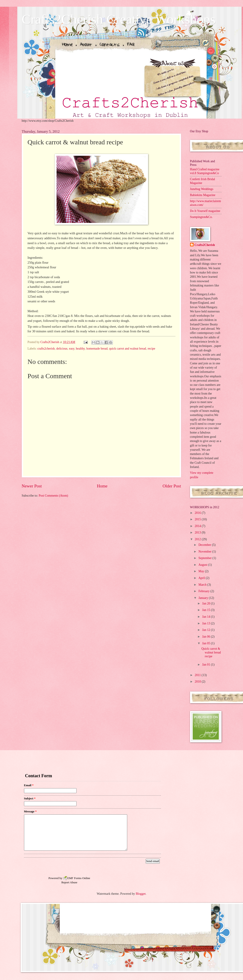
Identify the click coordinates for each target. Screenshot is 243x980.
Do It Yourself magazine (205, 211)
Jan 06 (206, 636)
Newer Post (32, 486)
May (201, 571)
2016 (198, 513)
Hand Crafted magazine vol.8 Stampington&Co (204, 171)
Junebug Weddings (201, 189)
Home (102, 486)
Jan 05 (206, 643)
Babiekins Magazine (202, 195)
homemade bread (97, 348)
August (203, 564)
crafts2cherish (46, 348)
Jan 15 (206, 610)
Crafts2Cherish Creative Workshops (119, 19)
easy (71, 348)
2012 (198, 539)
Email (29, 785)
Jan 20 (206, 603)
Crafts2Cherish (205, 245)
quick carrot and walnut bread (127, 348)
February (204, 591)
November (205, 551)
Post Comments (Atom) (53, 495)
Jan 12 (206, 630)
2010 (198, 681)
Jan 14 (206, 616)
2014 (198, 526)
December (205, 545)
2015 (198, 519)
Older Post (171, 486)
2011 (198, 675)
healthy (80, 348)
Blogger (141, 893)
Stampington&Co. (201, 217)
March (202, 584)
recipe (151, 348)
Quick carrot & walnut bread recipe (211, 652)
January (203, 598)
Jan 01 (206, 664)
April (202, 578)
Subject (30, 798)
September (205, 558)
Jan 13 (206, 623)
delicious (62, 348)
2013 (198, 532)
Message (30, 811)
